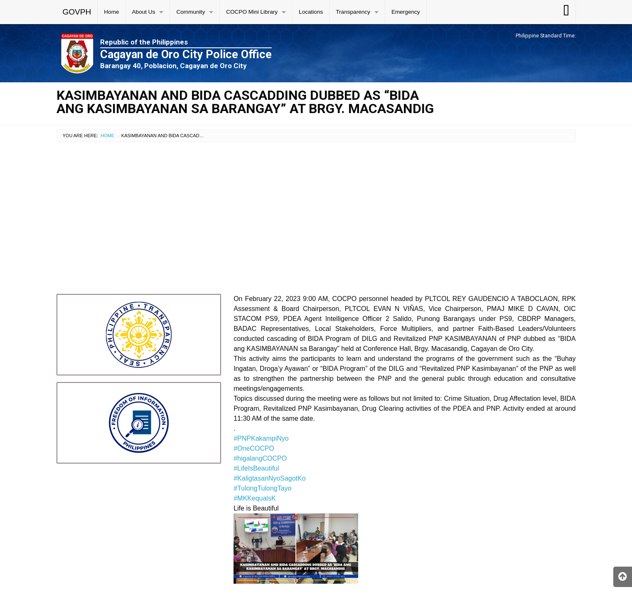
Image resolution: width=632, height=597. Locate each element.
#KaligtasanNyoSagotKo (269, 478)
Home (111, 12)
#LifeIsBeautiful (256, 468)
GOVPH (77, 11)
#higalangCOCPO (260, 458)
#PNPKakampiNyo (261, 438)
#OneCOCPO (254, 448)
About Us (143, 12)
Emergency (405, 12)
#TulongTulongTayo (262, 488)
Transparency (353, 12)
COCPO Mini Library (252, 12)
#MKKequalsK (254, 498)
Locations (311, 12)
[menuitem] (77, 12)
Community (190, 12)
